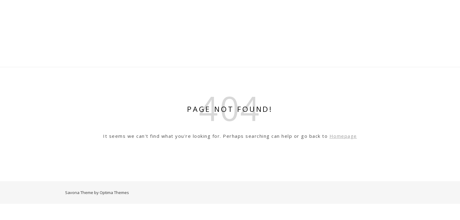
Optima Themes (114, 192)
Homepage (343, 136)
